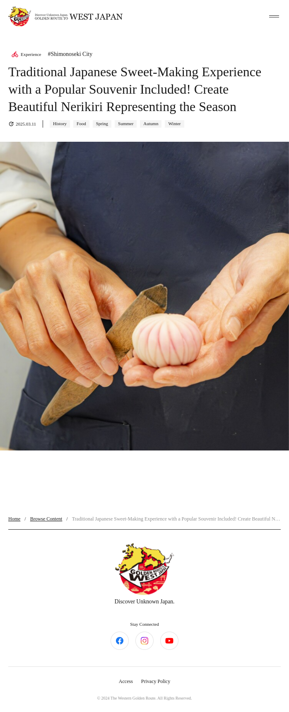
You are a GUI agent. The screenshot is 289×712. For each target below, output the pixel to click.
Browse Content (46, 519)
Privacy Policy (155, 681)
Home (14, 519)
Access (126, 681)
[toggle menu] (274, 16)
